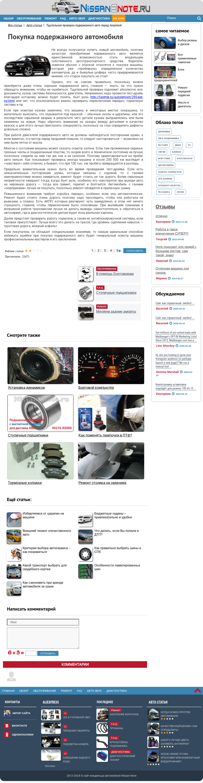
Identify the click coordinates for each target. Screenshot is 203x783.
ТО (189, 145)
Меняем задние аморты (116, 312)
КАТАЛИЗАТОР (184, 158)
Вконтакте (19, 725)
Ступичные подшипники (116, 293)
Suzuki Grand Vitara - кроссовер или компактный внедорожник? (180, 757)
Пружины (116, 728)
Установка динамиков (26, 388)
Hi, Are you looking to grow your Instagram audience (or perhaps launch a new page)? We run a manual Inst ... (173, 360)
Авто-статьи (158, 702)
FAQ (63, 18)
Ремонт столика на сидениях (102, 483)
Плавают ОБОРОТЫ (169, 185)
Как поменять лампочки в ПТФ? (105, 435)
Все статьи (15, 25)
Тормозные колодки (25, 483)
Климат (176, 152)
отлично (162, 216)
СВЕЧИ (161, 152)
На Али (118, 18)
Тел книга (164, 192)
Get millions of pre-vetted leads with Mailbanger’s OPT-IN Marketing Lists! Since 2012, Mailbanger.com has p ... (176, 336)
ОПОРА (180, 192)
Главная (8, 691)
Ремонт (51, 18)
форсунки (164, 158)
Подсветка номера (75, 744)
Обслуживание (29, 18)
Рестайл (163, 145)
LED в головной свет (77, 717)
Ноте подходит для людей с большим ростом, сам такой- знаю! (176, 251)
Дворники (164, 131)
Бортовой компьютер (96, 388)
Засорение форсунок (124, 714)
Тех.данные (165, 178)
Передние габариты (76, 730)
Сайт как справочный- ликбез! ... (175, 303)
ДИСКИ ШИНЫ (166, 165)
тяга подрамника (168, 138)
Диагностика (99, 18)
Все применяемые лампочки (187, 58)
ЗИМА (178, 145)
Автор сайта (21, 713)
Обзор (9, 18)
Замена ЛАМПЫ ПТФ (170, 172)
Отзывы (165, 206)
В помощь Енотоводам (115, 274)
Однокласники (23, 734)
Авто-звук (77, 18)
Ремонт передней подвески (184, 91)
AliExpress (51, 702)
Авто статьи (34, 25)
